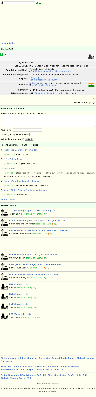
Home (4, 43)
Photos (40, 372)
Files (50, 378)
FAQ (29, 380)
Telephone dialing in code (48, 93)
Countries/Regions (69, 369)
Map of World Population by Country (21, 183)
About (16, 369)
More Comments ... (10, 202)
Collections (26, 369)
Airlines (5, 361)
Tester (4, 378)
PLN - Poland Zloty (12, 162)
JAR (39, 378)
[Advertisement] (48, 23)
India (32, 83)
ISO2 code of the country (46, 85)
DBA (22, 378)
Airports (14, 361)
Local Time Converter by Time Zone (21, 152)
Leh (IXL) (34, 78)
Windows (31, 378)
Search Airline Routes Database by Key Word (25, 193)
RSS (57, 372)
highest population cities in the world (53, 71)
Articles (50, 372)
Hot (10, 369)
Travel (22, 380)
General (56, 361)
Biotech (5, 380)
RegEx (71, 378)
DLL (44, 378)
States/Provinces (86, 361)
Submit (29, 141)
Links (79, 378)
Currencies (44, 361)
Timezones (6, 363)
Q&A (85, 378)
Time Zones (52, 369)
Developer (13, 378)
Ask (63, 372)
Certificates (60, 378)
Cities (12, 43)
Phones (14, 380)
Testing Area (9, 171)
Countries (32, 361)
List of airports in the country (43, 80)
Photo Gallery (68, 361)
